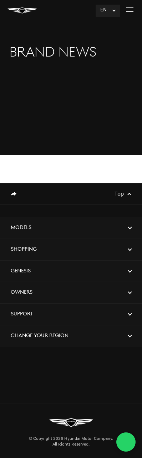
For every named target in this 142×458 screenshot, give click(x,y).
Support (22, 314)
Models (21, 227)
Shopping (24, 249)
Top (119, 194)
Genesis (21, 271)
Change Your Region (40, 336)
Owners (21, 292)
